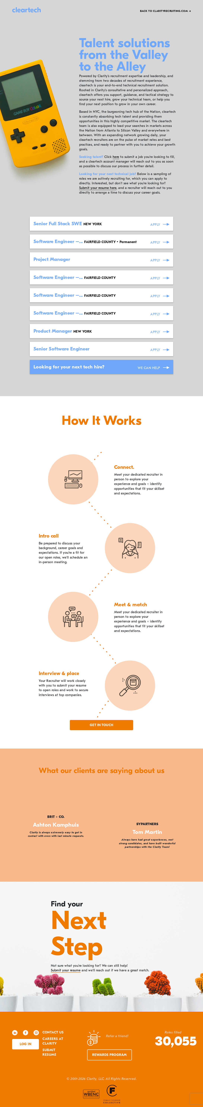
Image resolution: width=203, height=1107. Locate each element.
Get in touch (101, 725)
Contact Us (53, 1032)
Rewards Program (109, 1055)
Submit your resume (66, 970)
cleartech (26, 10)
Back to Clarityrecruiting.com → (165, 11)
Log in (25, 1044)
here (116, 157)
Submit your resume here (98, 188)
